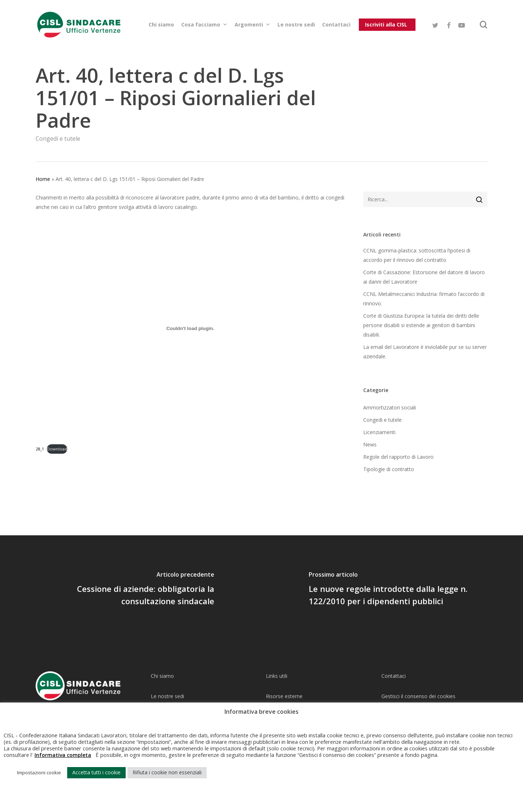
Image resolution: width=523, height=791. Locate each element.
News (370, 444)
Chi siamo (162, 675)
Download (57, 449)
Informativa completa (63, 754)
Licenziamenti (379, 432)
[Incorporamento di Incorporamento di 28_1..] (190, 328)
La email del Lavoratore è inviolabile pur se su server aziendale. (425, 351)
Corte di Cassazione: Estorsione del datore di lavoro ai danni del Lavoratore (424, 277)
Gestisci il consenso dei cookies (418, 696)
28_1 (40, 449)
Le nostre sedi (167, 696)
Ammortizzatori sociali (389, 407)
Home (43, 179)
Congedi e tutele (58, 139)
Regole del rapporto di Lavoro (398, 456)
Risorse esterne (284, 696)
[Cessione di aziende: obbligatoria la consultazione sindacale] (131, 589)
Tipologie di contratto (388, 469)
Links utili (276, 675)
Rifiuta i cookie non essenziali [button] (167, 772)
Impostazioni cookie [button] (39, 772)
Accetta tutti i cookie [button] (96, 772)
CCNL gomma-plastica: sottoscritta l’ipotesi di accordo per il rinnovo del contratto (416, 255)
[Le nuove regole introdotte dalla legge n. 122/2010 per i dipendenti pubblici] (392, 589)
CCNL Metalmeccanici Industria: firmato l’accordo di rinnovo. (424, 299)
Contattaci (393, 675)
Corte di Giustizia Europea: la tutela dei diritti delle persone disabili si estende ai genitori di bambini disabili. (421, 325)
